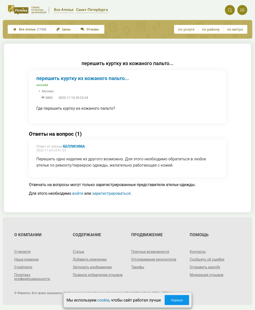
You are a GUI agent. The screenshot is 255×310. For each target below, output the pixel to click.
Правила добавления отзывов (98, 275)
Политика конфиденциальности (32, 277)
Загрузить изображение (92, 267)
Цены (63, 29)
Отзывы (90, 29)
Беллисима (74, 146)
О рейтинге (23, 267)
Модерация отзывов (206, 275)
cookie (103, 300)
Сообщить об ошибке (207, 259)
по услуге (186, 29)
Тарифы (137, 267)
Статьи (78, 252)
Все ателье (29, 29)
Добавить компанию (90, 259)
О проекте (22, 252)
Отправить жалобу (205, 267)
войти (77, 193)
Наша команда (26, 259)
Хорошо (177, 300)
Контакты (198, 252)
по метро (235, 29)
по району (210, 29)
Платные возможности (150, 252)
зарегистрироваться (111, 193)
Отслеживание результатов (153, 259)
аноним (42, 85)
